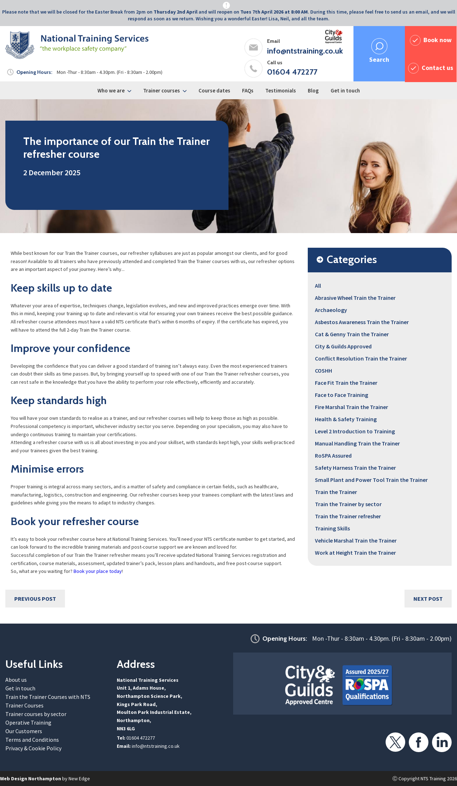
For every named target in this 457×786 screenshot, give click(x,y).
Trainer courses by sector (35, 713)
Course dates (214, 90)
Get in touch (345, 90)
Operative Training (28, 722)
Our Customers (23, 731)
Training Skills (332, 528)
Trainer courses (161, 90)
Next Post (428, 598)
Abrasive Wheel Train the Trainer (355, 297)
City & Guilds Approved (343, 346)
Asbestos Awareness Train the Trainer (362, 322)
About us (16, 679)
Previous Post (35, 598)
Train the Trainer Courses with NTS (47, 696)
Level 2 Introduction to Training (355, 431)
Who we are (111, 90)
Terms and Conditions (32, 739)
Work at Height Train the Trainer (355, 552)
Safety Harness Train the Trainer (355, 467)
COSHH (323, 370)
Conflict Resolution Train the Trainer (361, 358)
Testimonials (280, 90)
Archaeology (331, 309)
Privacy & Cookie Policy (33, 748)
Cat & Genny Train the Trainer (352, 334)
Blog (313, 90)
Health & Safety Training (346, 419)
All (318, 285)
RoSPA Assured (333, 455)
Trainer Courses (24, 705)
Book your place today (98, 571)
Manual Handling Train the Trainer (357, 443)
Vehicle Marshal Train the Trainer (356, 540)
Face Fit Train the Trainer (346, 382)
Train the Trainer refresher (348, 516)
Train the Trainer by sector (348, 504)
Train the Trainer (336, 491)
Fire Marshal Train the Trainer (351, 406)
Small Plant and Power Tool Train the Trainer (371, 479)
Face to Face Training (341, 394)
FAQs (247, 90)
